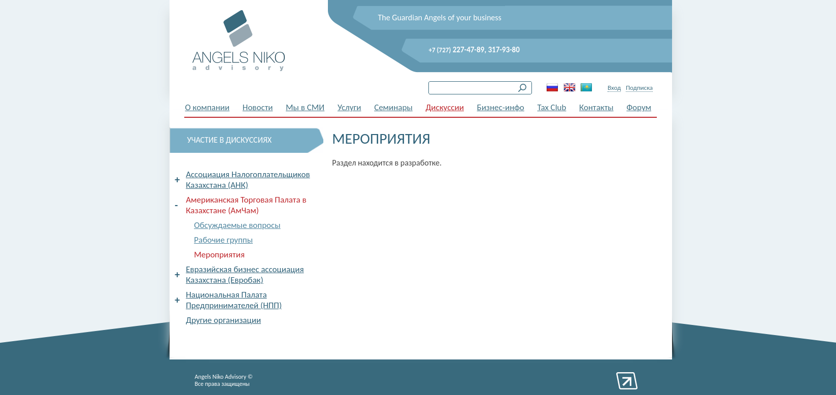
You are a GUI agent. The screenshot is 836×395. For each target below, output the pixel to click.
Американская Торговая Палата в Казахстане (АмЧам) (246, 205)
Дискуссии (444, 107)
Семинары (393, 107)
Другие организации (223, 320)
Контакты (596, 107)
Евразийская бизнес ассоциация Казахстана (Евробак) (245, 274)
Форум (638, 107)
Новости (258, 107)
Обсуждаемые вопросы (237, 225)
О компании (207, 107)
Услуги (349, 107)
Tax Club (551, 107)
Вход (614, 87)
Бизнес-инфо (500, 107)
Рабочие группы (223, 240)
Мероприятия (219, 254)
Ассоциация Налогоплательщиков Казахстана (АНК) (248, 179)
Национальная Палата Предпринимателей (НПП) (234, 300)
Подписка (639, 87)
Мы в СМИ (305, 107)
